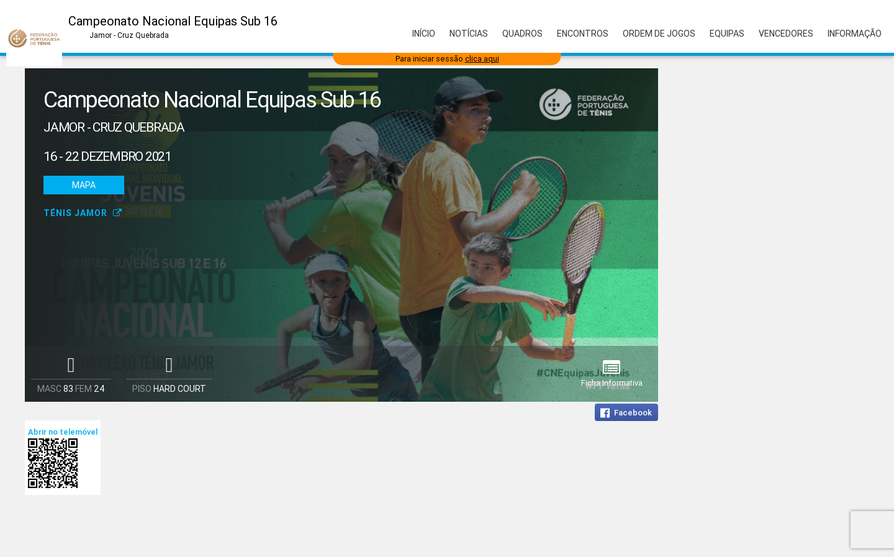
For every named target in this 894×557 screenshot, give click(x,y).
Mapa (84, 185)
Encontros (582, 33)
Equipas (727, 33)
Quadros (522, 33)
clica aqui (482, 58)
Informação (855, 33)
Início (423, 33)
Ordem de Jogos (659, 33)
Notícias (468, 33)
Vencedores (786, 33)
